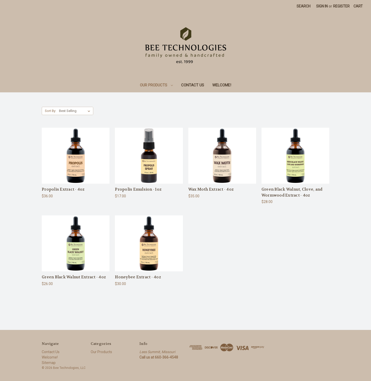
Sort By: (50, 111)
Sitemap (49, 363)
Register (341, 6)
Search (303, 6)
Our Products (156, 85)
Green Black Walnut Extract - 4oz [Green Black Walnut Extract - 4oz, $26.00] (74, 277)
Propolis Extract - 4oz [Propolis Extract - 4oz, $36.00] (63, 189)
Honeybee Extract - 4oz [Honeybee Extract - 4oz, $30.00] (138, 277)
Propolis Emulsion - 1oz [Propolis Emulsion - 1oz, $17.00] (138, 189)
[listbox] (75, 111)
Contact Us (192, 85)
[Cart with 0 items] (358, 6)
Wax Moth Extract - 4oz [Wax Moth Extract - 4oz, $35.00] (211, 189)
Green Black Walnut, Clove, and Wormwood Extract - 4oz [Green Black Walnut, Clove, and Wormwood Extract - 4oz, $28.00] (292, 192)
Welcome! (221, 85)
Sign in (322, 6)
